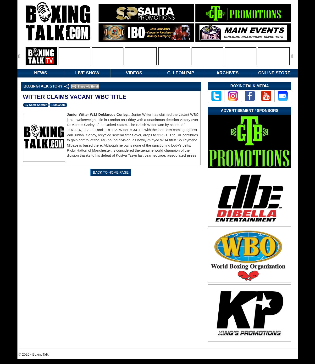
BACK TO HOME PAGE (111, 172)
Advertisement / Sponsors (249, 111)
